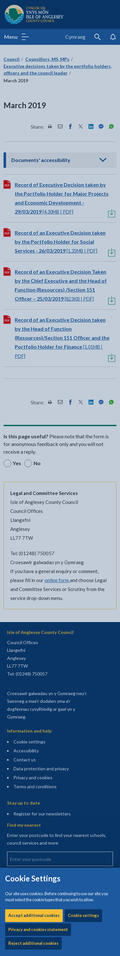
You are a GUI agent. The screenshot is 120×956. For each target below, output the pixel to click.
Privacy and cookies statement (38, 204)
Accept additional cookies (34, 189)
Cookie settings (83, 189)
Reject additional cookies (33, 217)
